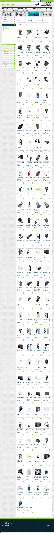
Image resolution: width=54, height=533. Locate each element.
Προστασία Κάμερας (5, 42)
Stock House (5, 68)
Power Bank (4, 30)
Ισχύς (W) (19, 20)
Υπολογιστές (5, 17)
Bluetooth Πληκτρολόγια (6, 28)
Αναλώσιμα (5, 19)
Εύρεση (48, 8)
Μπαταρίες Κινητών (5, 41)
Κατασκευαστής (30, 20)
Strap (3, 32)
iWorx (51, 525)
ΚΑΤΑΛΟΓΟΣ (5, 10)
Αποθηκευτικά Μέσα (6, 53)
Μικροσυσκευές (5, 64)
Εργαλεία (5, 66)
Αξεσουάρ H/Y (5, 55)
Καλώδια (5, 62)
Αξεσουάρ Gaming (6, 21)
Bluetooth (4, 26)
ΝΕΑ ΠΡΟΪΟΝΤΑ (36, 10)
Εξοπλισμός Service (6, 49)
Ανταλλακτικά (5, 47)
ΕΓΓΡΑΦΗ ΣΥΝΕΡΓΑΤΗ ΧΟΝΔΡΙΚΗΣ (26, 10)
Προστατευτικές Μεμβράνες (6, 43)
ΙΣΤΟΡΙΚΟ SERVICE (16, 10)
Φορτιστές (4, 44)
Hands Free (4, 29)
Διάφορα (5, 60)
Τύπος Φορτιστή (41, 20)
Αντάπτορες (4, 33)
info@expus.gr (11, 523)
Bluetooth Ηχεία (5, 27)
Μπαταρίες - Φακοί (6, 51)
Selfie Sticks (4, 31)
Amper (18, 23)
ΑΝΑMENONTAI (45, 10)
